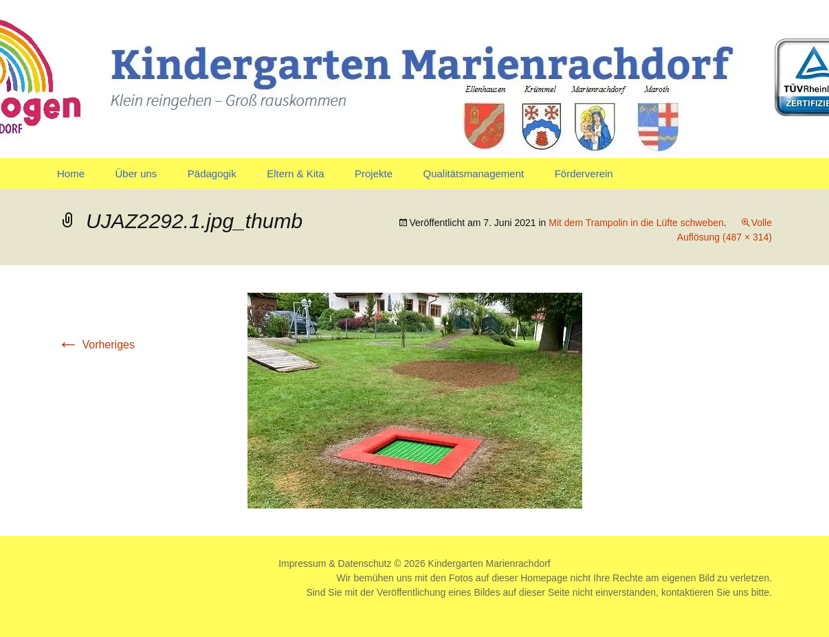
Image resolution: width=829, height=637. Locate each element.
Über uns (136, 173)
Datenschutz (365, 563)
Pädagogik (212, 173)
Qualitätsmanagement (473, 173)
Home (71, 173)
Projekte (374, 173)
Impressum (302, 563)
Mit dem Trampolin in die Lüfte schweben (636, 222)
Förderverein (584, 173)
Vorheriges (96, 344)
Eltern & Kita (295, 173)
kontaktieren (687, 592)
